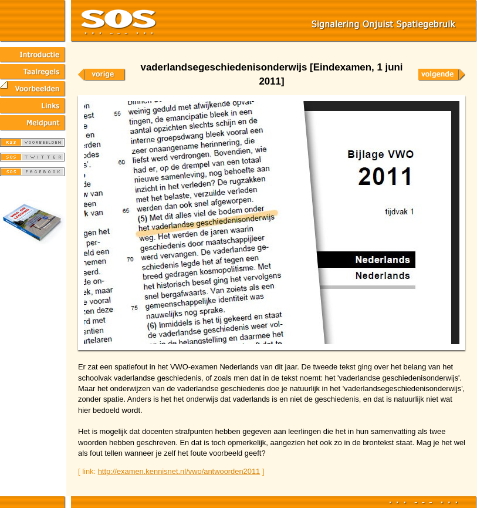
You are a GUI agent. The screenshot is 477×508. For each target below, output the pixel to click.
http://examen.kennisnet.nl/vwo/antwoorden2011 (179, 471)
